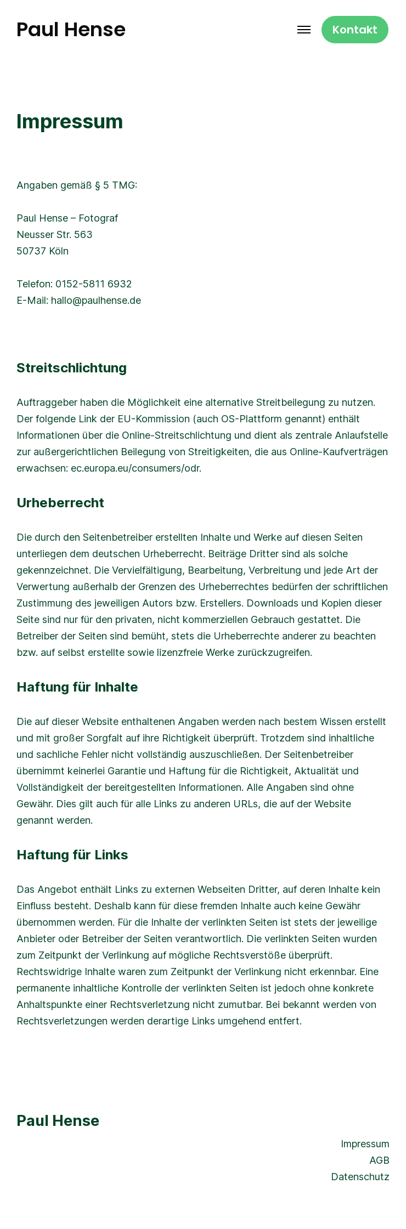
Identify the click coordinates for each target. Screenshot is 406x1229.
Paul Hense (71, 29)
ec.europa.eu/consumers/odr (135, 468)
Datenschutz (360, 1176)
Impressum (365, 1143)
